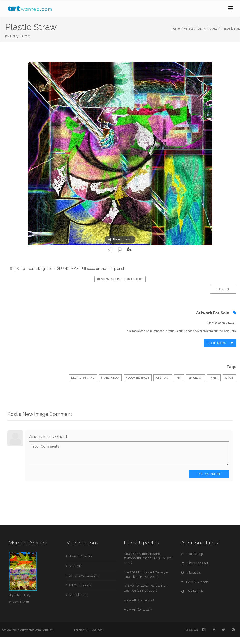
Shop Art (75, 566)
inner (214, 377)
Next (223, 289)
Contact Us (192, 591)
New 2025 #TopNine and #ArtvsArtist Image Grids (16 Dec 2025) (148, 558)
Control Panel (78, 595)
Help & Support (194, 582)
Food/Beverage (137, 377)
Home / (177, 28)
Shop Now (220, 343)
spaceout (196, 377)
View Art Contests (138, 609)
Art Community (80, 585)
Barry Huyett (20, 36)
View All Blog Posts (139, 600)
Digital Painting (82, 377)
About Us (191, 572)
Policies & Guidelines (88, 630)
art (179, 377)
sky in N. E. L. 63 (19, 595)
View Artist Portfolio (120, 279)
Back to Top (192, 554)
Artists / (190, 28)
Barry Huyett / (208, 28)
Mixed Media (110, 377)
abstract (163, 377)
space (229, 377)
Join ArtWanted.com (84, 575)
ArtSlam (48, 630)
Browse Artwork (80, 556)
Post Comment (209, 473)
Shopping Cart (194, 563)
